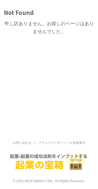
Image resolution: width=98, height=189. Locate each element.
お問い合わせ (22, 143)
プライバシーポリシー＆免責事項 (61, 143)
